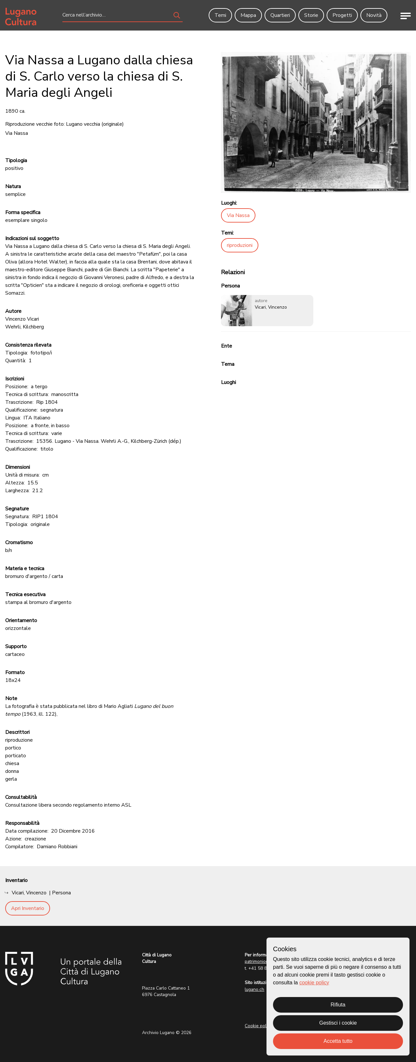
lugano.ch (254, 989)
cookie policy (314, 982)
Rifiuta (338, 1004)
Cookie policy (258, 1026)
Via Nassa (238, 215)
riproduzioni (240, 245)
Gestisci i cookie (338, 1023)
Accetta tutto (338, 1041)
